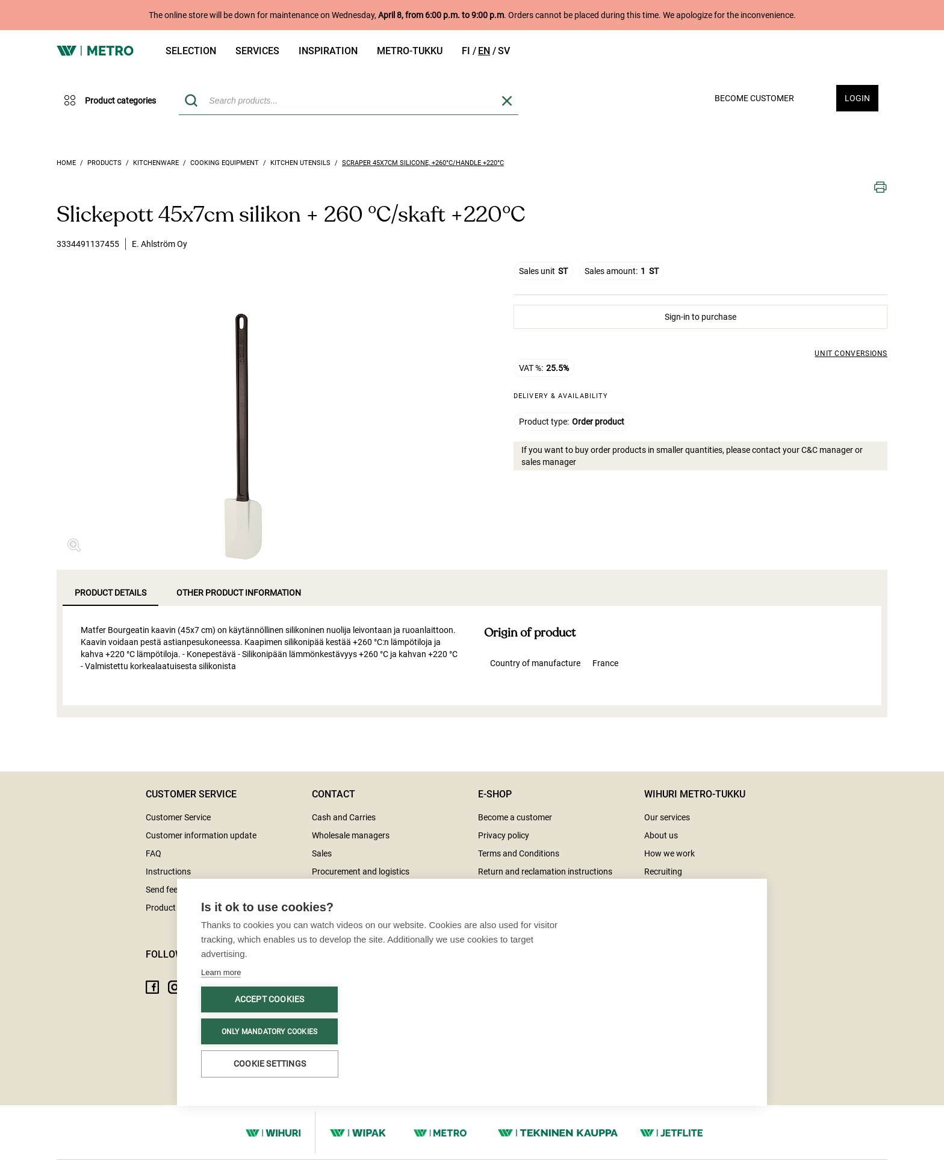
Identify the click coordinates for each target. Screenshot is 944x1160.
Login (857, 98)
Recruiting (663, 871)
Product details (110, 592)
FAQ (153, 853)
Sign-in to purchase (700, 317)
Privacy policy (503, 835)
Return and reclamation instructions (545, 871)
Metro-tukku (409, 51)
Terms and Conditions (518, 853)
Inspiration (328, 51)
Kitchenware (156, 163)
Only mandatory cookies (269, 1031)
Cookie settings (270, 1063)
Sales (322, 853)
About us (661, 835)
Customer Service (178, 817)
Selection (191, 51)
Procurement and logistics (360, 871)
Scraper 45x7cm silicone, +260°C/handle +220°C (423, 163)
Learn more (221, 972)
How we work (669, 853)
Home (66, 163)
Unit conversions (851, 353)
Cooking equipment (224, 163)
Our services (667, 817)
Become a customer (515, 817)
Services (257, 51)
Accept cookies (270, 999)
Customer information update (201, 835)
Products (104, 163)
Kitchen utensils (300, 163)
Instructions (168, 871)
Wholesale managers (351, 835)
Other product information (238, 592)
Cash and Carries (344, 817)
